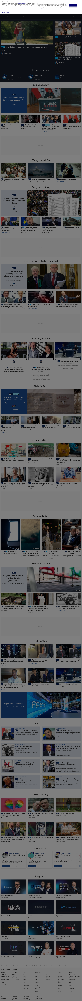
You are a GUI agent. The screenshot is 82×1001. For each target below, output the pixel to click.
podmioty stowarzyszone (22, 3)
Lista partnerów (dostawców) (42, 8)
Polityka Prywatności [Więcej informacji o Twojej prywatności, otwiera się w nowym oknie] (5, 12)
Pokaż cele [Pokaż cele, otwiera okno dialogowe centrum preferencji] (73, 8)
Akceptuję (73, 5)
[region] (41, 7)
